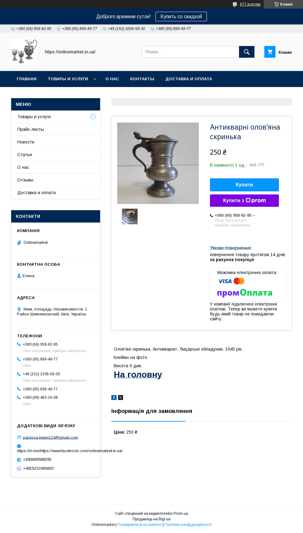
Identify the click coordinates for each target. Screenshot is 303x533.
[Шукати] (246, 52)
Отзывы (25, 179)
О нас (112, 79)
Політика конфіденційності (187, 525)
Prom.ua (180, 513)
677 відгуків (250, 4)
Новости (25, 141)
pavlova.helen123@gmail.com (50, 437)
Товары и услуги (68, 79)
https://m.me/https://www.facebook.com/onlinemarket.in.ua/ (55, 450)
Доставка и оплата (188, 79)
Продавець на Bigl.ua (151, 519)
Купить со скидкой (181, 16)
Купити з (244, 200)
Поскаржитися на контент (139, 525)
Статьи (24, 154)
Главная (26, 79)
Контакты (142, 79)
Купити (244, 184)
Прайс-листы (30, 129)
